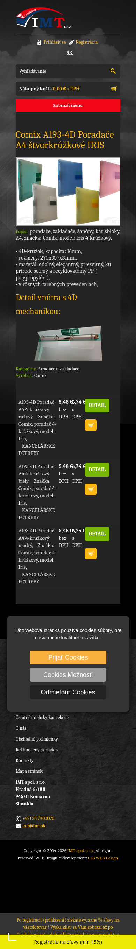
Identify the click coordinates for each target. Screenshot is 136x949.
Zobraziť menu (68, 105)
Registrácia (87, 42)
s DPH (49, 89)
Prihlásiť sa (55, 42)
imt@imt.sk (33, 825)
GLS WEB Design (103, 857)
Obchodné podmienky (37, 739)
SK (70, 53)
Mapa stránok (29, 771)
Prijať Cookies (68, 657)
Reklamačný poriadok (37, 749)
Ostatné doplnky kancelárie (42, 717)
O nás (21, 728)
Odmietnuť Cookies (68, 692)
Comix (40, 375)
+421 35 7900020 (38, 818)
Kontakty (24, 760)
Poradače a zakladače (58, 369)
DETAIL (97, 405)
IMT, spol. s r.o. (43, 17)
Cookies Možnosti (68, 674)
